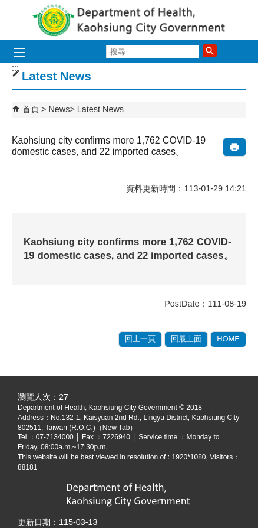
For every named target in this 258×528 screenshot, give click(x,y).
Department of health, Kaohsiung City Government (129, 20)
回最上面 (186, 338)
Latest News (100, 109)
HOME (228, 338)
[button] (210, 50)
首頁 (30, 109)
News (59, 109)
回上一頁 (140, 338)
